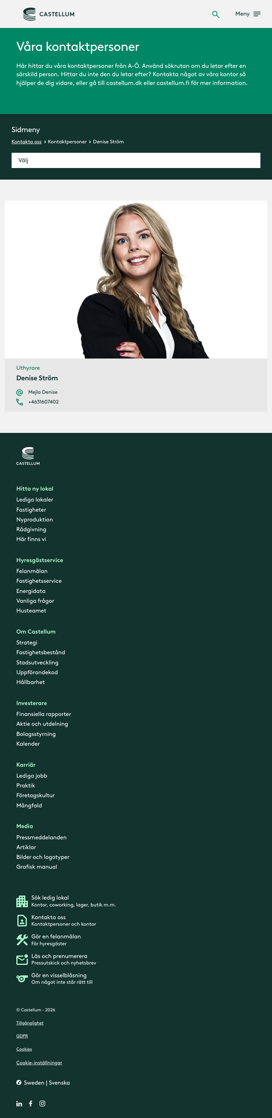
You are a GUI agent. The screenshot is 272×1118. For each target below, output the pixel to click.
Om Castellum (36, 631)
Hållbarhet (30, 682)
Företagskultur (35, 795)
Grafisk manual (36, 867)
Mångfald (29, 805)
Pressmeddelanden (41, 837)
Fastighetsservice (39, 581)
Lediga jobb (31, 776)
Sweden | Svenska (46, 1083)
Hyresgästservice (39, 560)
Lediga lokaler (34, 499)
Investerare (31, 703)
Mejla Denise (43, 392)
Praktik (25, 785)
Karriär (25, 764)
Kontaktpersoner (67, 142)
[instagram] (42, 1103)
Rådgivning (31, 529)
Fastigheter (31, 509)
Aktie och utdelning (42, 724)
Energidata (30, 591)
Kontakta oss (27, 142)
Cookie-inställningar (39, 1063)
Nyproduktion (34, 519)
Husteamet (31, 610)
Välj (23, 160)
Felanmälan (31, 571)
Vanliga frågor (35, 601)
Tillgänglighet (29, 1023)
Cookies (24, 1049)
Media (24, 826)
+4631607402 (43, 402)
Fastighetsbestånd (40, 652)
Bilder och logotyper (43, 857)
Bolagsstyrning (36, 733)
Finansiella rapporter (43, 714)
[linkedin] (19, 1103)
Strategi (26, 642)
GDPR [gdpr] (22, 1036)
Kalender (28, 744)
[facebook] (31, 1103)
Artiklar (26, 847)
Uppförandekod (37, 672)
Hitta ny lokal (34, 489)
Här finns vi (31, 539)
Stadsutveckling (37, 662)
